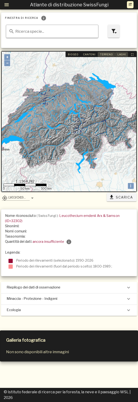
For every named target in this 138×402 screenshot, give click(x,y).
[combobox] (52, 31)
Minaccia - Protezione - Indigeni (69, 299)
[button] (16, 197)
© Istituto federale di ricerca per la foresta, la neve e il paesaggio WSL (67, 392)
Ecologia (69, 310)
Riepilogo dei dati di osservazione (69, 287)
